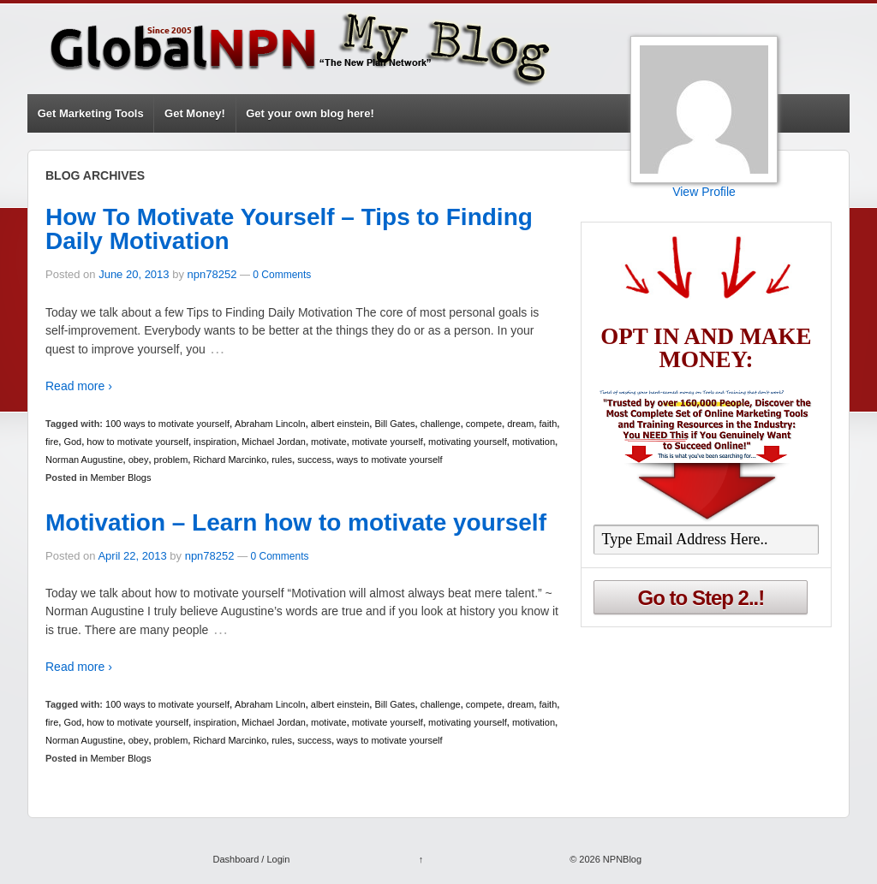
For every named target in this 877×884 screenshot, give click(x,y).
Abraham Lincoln (270, 423)
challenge (441, 423)
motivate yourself (387, 441)
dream (520, 423)
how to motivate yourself (137, 441)
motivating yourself (467, 441)
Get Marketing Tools (91, 113)
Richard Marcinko (229, 459)
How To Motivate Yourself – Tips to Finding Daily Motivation (289, 229)
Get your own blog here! (310, 113)
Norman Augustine (84, 459)
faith (548, 423)
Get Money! (194, 113)
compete (484, 423)
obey (138, 459)
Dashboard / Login (250, 859)
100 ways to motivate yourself (167, 423)
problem (171, 459)
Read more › (78, 386)
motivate (329, 441)
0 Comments (282, 275)
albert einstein (340, 423)
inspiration (215, 441)
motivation (533, 441)
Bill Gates (394, 423)
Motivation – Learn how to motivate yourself (295, 522)
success (314, 459)
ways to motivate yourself (390, 459)
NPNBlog (620, 859)
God (72, 441)
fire (51, 441)
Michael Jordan (274, 441)
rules (281, 459)
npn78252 (212, 274)
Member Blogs (121, 477)
